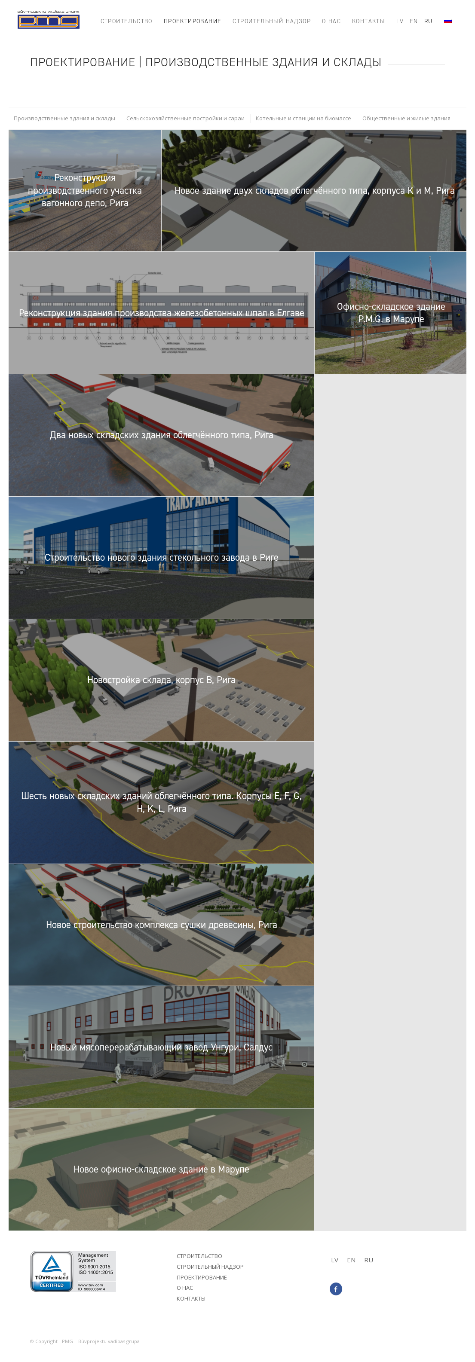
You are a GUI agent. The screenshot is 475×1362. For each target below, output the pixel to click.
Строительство (199, 1256)
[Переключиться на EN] (351, 1260)
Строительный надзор (210, 1266)
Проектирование (202, 1277)
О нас (185, 1288)
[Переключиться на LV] (335, 1260)
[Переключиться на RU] (368, 1260)
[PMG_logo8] (49, 21)
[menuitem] (126, 21)
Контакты (191, 1298)
